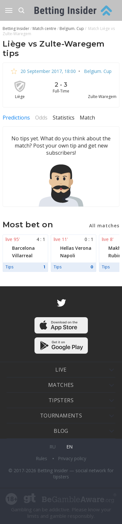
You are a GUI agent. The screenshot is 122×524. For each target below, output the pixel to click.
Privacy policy (72, 458)
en (69, 447)
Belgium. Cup (97, 71)
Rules (42, 458)
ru (52, 447)
